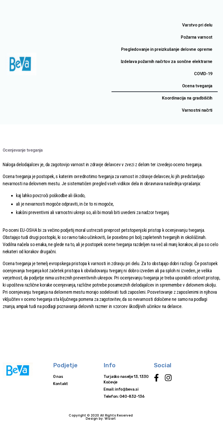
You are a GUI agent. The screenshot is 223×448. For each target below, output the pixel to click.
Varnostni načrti (197, 110)
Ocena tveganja (197, 85)
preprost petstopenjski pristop (132, 230)
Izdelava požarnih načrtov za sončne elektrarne (166, 61)
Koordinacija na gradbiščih (187, 98)
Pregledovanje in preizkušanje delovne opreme (166, 49)
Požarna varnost (196, 37)
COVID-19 (203, 73)
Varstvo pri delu (197, 25)
